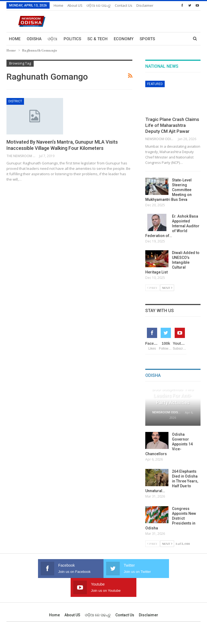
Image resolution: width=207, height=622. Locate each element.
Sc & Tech (97, 38)
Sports (147, 38)
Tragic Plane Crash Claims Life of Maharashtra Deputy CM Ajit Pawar (172, 125)
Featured (155, 84)
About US (74, 5)
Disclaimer (148, 596)
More (120, 5)
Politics (72, 38)
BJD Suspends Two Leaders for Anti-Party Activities (173, 395)
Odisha (34, 38)
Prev (152, 288)
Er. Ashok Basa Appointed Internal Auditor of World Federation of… (172, 226)
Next (167, 288)
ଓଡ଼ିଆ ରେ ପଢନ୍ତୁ (99, 5)
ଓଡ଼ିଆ (52, 38)
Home (58, 5)
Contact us (124, 596)
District (15, 101)
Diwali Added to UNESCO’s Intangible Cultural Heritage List (172, 262)
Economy (123, 38)
